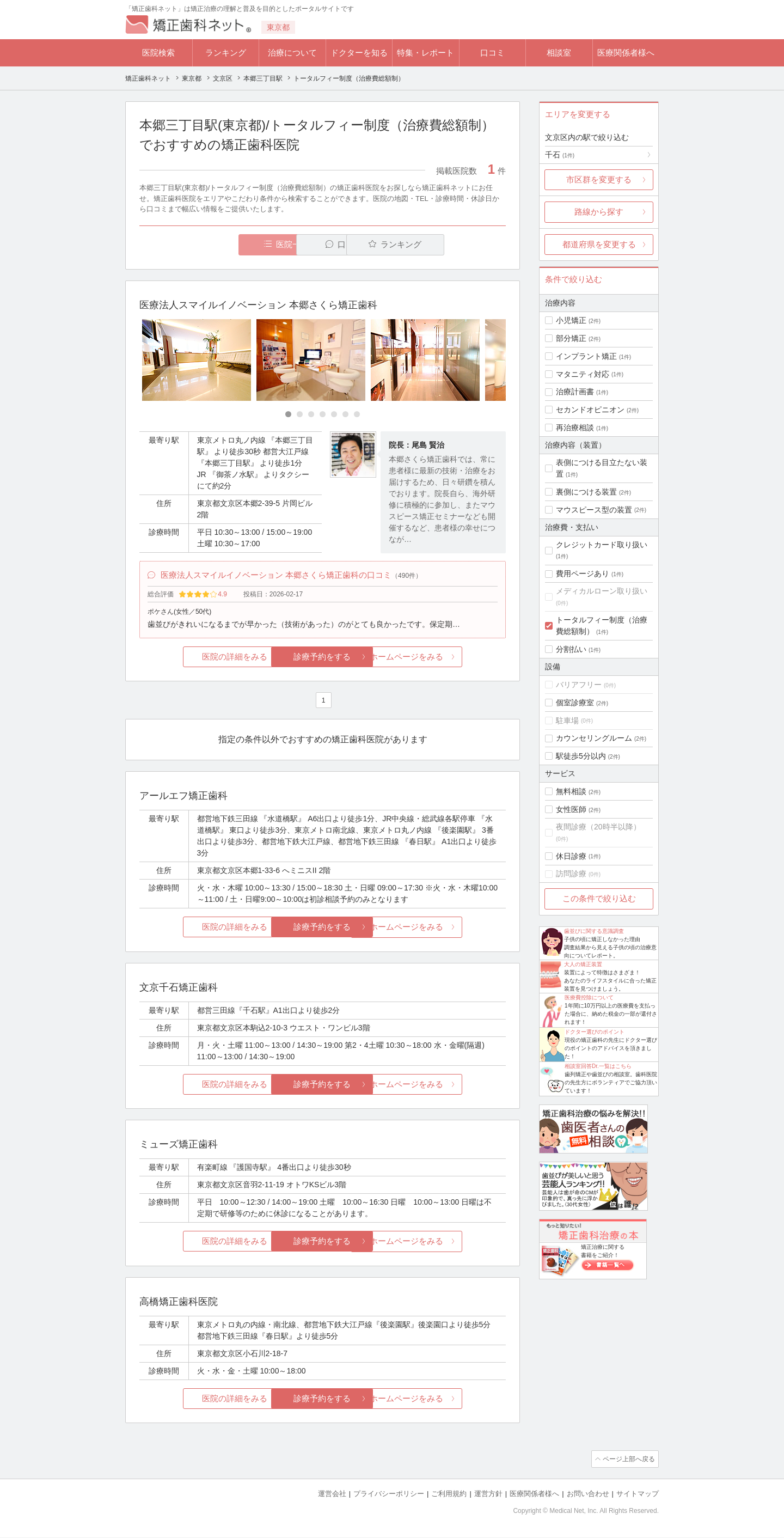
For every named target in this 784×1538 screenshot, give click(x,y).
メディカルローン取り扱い (601, 591)
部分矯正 (571, 338)
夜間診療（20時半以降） (598, 826)
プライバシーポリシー (388, 1495)
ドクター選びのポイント (594, 1032)
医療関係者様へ (625, 52)
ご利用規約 (449, 1495)
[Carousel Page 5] (334, 415)
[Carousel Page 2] (300, 415)
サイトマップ (637, 1495)
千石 (559, 154)
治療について (292, 52)
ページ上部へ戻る (628, 1460)
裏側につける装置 (586, 491)
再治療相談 (575, 427)
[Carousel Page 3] (311, 415)
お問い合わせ (588, 1495)
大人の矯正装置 (583, 964)
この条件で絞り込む (599, 898)
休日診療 (571, 856)
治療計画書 (575, 391)
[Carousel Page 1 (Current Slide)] (288, 415)
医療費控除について (589, 997)
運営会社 (332, 1495)
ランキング (225, 52)
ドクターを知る (359, 52)
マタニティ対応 (582, 374)
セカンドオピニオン (590, 409)
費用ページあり (582, 573)
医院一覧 (214, 244)
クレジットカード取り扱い (601, 544)
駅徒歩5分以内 (581, 756)
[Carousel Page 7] (357, 415)
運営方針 (488, 1495)
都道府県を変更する (599, 244)
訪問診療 (571, 873)
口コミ (492, 52)
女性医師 (571, 809)
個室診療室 (575, 702)
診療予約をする (322, 658)
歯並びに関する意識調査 (594, 931)
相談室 (559, 52)
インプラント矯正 (586, 356)
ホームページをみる (445, 658)
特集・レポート (425, 52)
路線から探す (598, 211)
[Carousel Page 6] (345, 415)
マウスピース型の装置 (594, 509)
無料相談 (571, 791)
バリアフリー (579, 684)
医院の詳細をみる (200, 658)
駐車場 (567, 720)
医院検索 (158, 52)
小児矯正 (571, 320)
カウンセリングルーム (594, 738)
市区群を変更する (599, 179)
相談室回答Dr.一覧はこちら (598, 1066)
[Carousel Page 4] (323, 415)
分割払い (571, 649)
